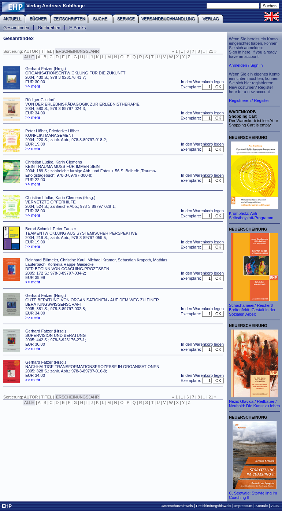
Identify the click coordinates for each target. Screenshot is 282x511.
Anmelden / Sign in (246, 65)
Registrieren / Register (249, 100)
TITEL (46, 51)
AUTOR (31, 51)
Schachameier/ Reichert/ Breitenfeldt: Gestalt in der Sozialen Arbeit (252, 309)
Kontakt (262, 506)
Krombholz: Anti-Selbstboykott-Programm (251, 215)
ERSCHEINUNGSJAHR (77, 51)
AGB (275, 506)
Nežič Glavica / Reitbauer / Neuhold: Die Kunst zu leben (254, 403)
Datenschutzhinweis (177, 506)
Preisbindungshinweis (213, 506)
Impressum (243, 506)
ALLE (29, 57)
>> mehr (32, 86)
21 (211, 51)
